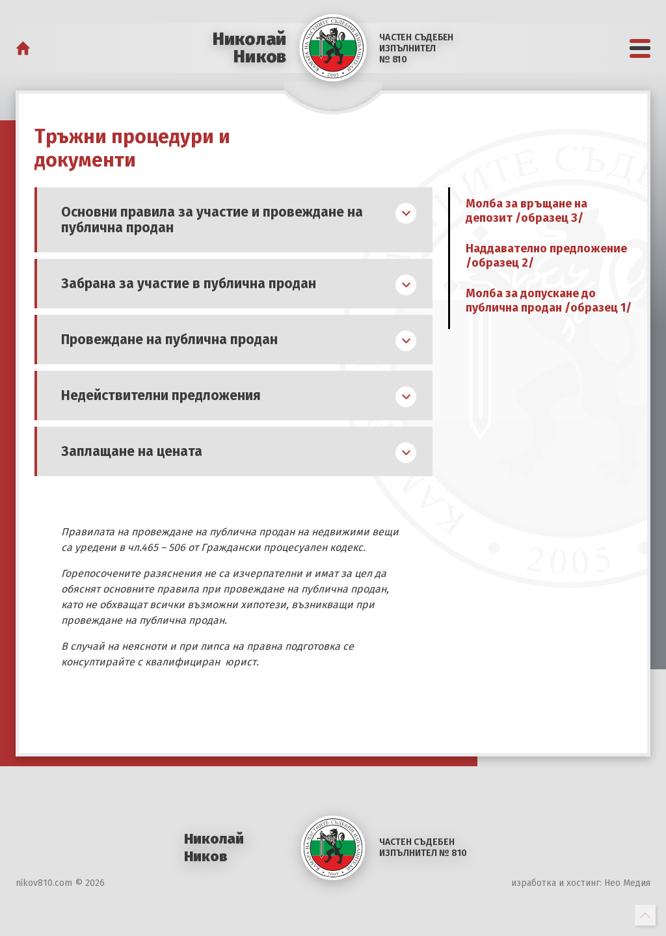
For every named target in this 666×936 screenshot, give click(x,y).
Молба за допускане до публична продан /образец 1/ (549, 300)
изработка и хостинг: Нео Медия (580, 883)
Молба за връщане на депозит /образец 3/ (526, 210)
